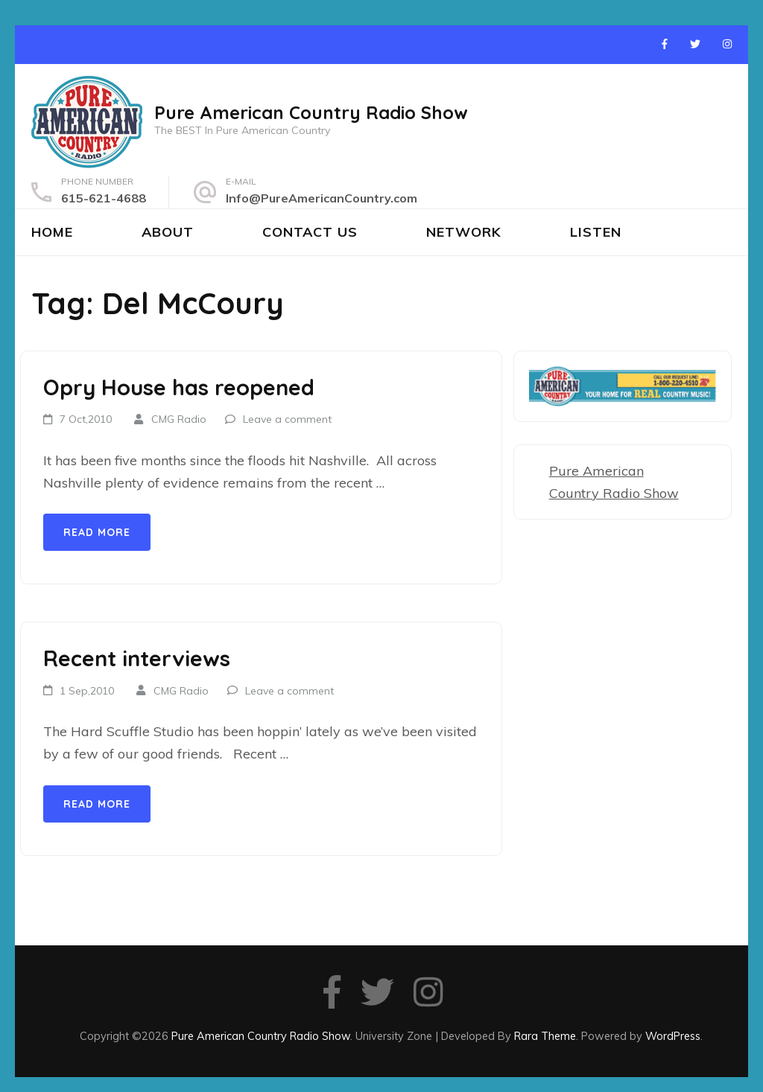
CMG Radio (178, 419)
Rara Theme (545, 1036)
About (168, 231)
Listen (595, 231)
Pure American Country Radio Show (311, 112)
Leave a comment (287, 419)
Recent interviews (136, 658)
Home (52, 231)
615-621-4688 (103, 198)
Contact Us (310, 231)
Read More (96, 532)
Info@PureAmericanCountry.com (321, 198)
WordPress (672, 1036)
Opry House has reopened (178, 387)
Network (463, 231)
